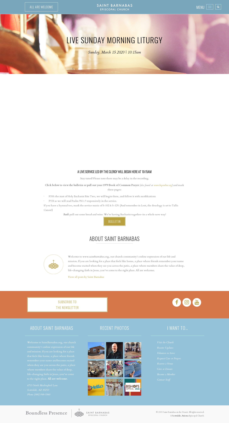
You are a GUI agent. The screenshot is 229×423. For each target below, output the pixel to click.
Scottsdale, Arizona (180, 415)
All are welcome (41, 7)
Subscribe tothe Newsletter (67, 304)
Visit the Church (165, 342)
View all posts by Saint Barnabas (86, 277)
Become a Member (166, 374)
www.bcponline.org (163, 185)
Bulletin (114, 221)
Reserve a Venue (165, 363)
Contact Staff (163, 379)
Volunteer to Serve (166, 353)
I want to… (177, 328)
